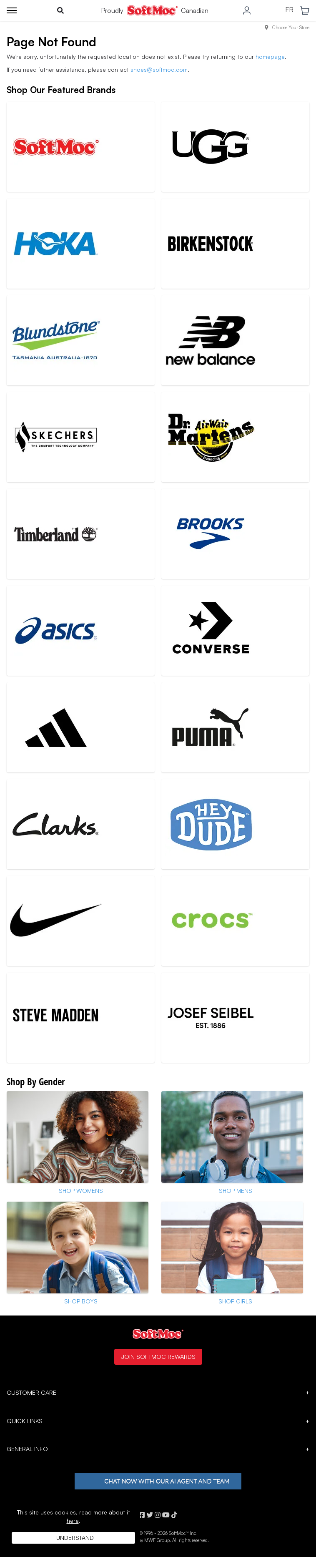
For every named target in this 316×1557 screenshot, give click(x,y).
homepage (270, 56)
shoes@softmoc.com (159, 69)
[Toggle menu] (12, 10)
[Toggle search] (60, 10)
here (73, 1520)
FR (289, 10)
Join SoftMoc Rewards (158, 1356)
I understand (73, 1537)
